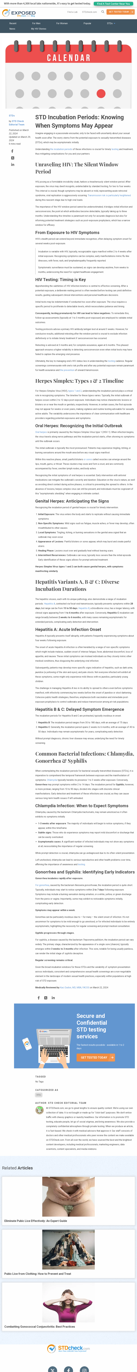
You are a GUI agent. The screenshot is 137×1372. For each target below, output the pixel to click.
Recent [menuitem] (12, 23)
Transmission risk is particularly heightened (109, 195)
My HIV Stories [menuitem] (38, 28)
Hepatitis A (49, 603)
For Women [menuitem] (62, 23)
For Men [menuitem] (36, 23)
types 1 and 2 (75, 391)
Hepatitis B (83, 608)
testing (115, 149)
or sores (88, 459)
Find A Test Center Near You (113, 3)
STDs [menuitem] (110, 23)
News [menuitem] (12, 28)
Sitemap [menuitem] (91, 1362)
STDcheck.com (89, 12)
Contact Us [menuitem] (76, 1362)
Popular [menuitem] (87, 23)
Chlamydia (52, 780)
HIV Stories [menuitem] (61, 1362)
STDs (38, 1095)
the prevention (67, 370)
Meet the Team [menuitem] (106, 1362)
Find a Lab (72, 12)
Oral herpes (41, 432)
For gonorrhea (42, 885)
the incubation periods (61, 149)
